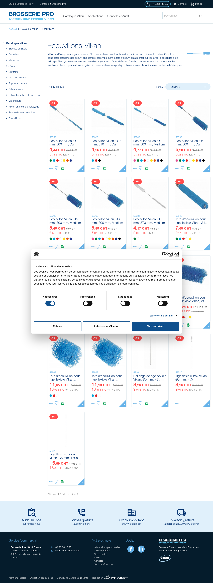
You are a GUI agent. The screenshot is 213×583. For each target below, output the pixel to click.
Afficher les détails (161, 315)
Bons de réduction (103, 564)
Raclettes (13, 54)
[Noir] (99, 160)
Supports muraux (17, 83)
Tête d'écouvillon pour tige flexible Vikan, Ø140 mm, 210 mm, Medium (64, 377)
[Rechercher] (183, 15)
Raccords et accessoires (21, 112)
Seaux (11, 65)
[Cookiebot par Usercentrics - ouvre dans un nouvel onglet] (164, 254)
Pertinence (188, 87)
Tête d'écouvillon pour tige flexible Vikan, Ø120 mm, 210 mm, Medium (106, 377)
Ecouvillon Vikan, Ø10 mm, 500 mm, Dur (64, 142)
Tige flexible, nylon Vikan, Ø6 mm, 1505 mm (63, 455)
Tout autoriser (155, 326)
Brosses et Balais (17, 48)
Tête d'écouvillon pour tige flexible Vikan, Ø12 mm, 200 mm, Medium (191, 220)
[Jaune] (64, 160)
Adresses (98, 560)
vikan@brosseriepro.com (65, 550)
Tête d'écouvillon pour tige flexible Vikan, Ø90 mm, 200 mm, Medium (191, 299)
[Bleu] (54, 160)
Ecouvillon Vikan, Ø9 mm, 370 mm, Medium (149, 220)
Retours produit (102, 550)
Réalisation (110, 577)
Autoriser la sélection (106, 326)
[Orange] (67, 160)
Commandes (100, 554)
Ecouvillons (14, 118)
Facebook (131, 549)
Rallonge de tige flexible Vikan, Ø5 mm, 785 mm (149, 377)
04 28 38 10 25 (61, 547)
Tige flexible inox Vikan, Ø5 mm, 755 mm (191, 377)
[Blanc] (60, 160)
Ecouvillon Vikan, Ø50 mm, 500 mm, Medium (65, 220)
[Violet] (70, 160)
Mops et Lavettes (17, 77)
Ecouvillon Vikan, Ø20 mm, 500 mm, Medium (149, 142)
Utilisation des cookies (41, 577)
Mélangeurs (14, 100)
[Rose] (134, 160)
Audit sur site (31, 520)
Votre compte (101, 540)
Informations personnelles (107, 547)
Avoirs (97, 557)
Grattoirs (13, 71)
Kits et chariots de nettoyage (23, 106)
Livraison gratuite (181, 520)
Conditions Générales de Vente (72, 577)
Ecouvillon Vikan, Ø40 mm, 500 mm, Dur (190, 142)
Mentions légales (17, 577)
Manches (13, 60)
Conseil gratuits (81, 520)
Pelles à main (15, 89)
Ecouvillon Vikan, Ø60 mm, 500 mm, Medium (107, 220)
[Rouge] (57, 160)
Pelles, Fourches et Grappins (24, 94)
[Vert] (50, 160)
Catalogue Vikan (15, 43)
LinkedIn (141, 549)
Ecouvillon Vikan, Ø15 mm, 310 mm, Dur (106, 142)
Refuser (57, 326)
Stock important (131, 520)
